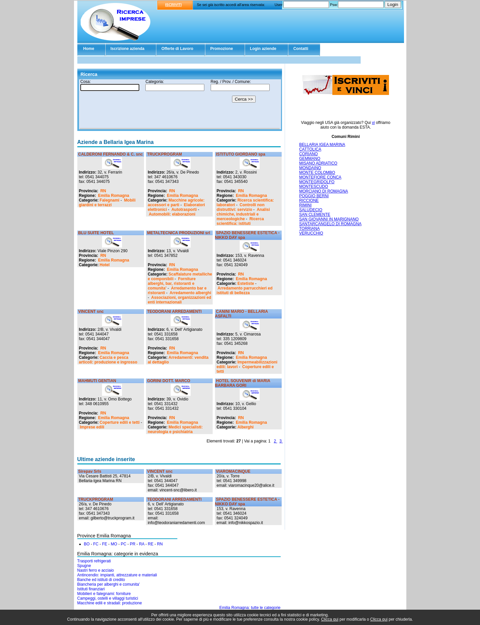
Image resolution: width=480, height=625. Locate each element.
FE (104, 544)
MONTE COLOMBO (317, 172)
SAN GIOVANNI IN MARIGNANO (328, 219)
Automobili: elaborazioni (172, 214)
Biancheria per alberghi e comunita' (108, 584)
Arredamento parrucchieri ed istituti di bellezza (245, 290)
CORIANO (308, 154)
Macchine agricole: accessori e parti (176, 202)
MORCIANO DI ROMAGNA (323, 191)
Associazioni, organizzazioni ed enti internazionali (179, 300)
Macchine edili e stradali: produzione (109, 603)
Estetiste (245, 283)
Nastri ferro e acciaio (95, 570)
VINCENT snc (91, 311)
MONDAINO (310, 168)
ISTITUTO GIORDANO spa (240, 154)
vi (373, 122)
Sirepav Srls (89, 471)
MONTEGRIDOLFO (316, 182)
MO (114, 544)
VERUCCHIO (311, 233)
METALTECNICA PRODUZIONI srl (178, 233)
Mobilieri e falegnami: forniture (104, 593)
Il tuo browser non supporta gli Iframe (180, 104)
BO (87, 544)
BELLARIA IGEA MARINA (322, 144)
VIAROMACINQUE (233, 471)
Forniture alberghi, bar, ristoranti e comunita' (172, 284)
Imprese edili (92, 427)
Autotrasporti (184, 209)
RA (141, 544)
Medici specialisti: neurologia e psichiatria (175, 429)
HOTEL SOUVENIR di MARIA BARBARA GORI (242, 383)
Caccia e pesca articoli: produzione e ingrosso (108, 359)
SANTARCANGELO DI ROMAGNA (330, 224)
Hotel (105, 265)
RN (103, 191)
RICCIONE (309, 200)
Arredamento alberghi (190, 293)
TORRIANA (309, 228)
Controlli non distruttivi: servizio (241, 207)
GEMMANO (309, 158)
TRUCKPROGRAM (164, 154)
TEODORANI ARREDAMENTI (174, 311)
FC (96, 544)
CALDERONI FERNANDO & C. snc (110, 154)
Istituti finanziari (91, 589)
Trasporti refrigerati (94, 561)
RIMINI (305, 205)
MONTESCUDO (313, 186)
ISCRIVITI (173, 5)
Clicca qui (329, 619)
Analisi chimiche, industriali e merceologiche (243, 214)
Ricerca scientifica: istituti (240, 221)
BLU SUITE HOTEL (96, 233)
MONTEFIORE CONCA (320, 177)
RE (151, 544)
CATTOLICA (310, 149)
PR (133, 544)
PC (123, 544)
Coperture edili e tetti (120, 422)
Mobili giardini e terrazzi (107, 202)
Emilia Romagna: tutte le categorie (249, 607)
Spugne (84, 565)
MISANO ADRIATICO (318, 163)
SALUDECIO (310, 210)
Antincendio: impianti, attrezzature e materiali (117, 575)
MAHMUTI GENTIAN (97, 380)
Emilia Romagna (113, 195)
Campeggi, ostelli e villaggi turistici (107, 598)
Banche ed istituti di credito (101, 579)
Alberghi (245, 427)
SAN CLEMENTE (314, 214)
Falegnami (109, 200)
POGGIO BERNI (314, 196)
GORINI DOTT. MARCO (168, 380)
